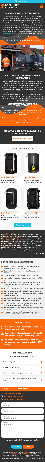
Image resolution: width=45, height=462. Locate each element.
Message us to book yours (22, 139)
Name (4, 403)
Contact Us (22, 389)
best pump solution (9, 33)
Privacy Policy (26, 452)
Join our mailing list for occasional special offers (24, 440)
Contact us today (36, 120)
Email (4, 410)
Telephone (6, 416)
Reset (17, 447)
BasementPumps (12, 6)
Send (28, 447)
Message (5, 422)
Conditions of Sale (14, 453)
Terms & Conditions (27, 453)
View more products (22, 225)
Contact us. (32, 356)
